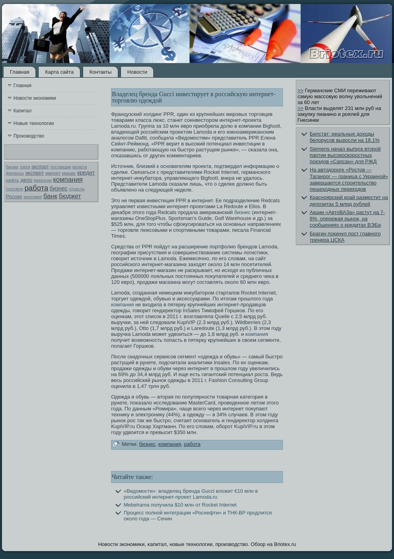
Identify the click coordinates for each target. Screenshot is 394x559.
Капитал (22, 111)
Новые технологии (33, 123)
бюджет (70, 196)
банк (50, 196)
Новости (137, 72)
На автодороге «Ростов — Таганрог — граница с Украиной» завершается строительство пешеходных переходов (349, 179)
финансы (15, 173)
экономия (32, 196)
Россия (14, 196)
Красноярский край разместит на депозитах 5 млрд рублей (349, 200)
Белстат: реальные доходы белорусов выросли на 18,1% (344, 137)
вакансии (43, 180)
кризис (69, 173)
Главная (19, 72)
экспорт (40, 167)
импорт (53, 173)
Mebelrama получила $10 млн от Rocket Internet (180, 505)
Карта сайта (59, 72)
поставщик (60, 166)
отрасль (77, 188)
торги (25, 166)
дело (26, 180)
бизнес (58, 188)
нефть (12, 180)
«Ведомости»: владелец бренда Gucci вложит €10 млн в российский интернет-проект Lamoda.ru (191, 494)
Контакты (100, 72)
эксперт (34, 173)
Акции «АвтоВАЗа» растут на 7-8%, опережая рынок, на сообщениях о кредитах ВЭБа (347, 218)
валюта (79, 166)
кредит (86, 173)
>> (300, 90)
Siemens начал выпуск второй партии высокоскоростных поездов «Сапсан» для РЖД (345, 155)
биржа (12, 166)
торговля (14, 188)
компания (68, 179)
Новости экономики (34, 98)
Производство (28, 136)
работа (36, 188)
